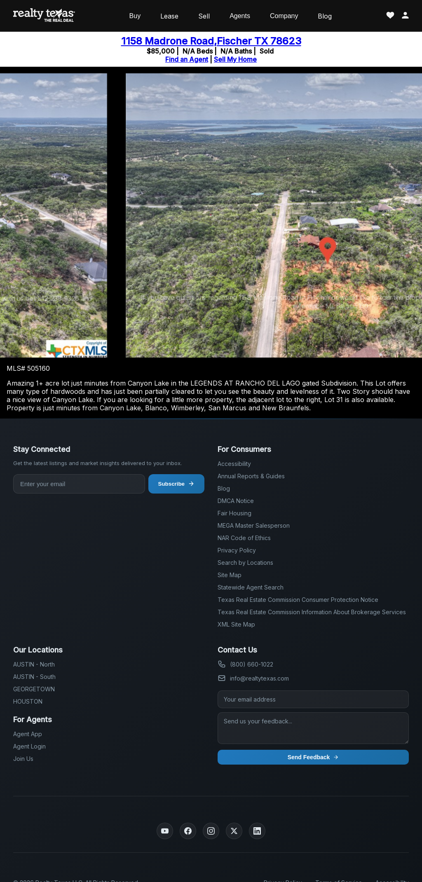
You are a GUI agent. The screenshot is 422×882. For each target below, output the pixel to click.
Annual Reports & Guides (251, 476)
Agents (240, 15)
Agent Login (29, 746)
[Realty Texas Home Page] (44, 15)
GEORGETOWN (34, 688)
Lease (169, 16)
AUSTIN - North (34, 664)
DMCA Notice (236, 500)
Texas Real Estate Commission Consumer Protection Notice (298, 599)
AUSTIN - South (34, 676)
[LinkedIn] (257, 831)
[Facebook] (188, 831)
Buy (135, 15)
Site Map (229, 574)
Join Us (23, 758)
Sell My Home (235, 59)
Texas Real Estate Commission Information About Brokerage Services (312, 611)
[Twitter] (234, 831)
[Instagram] (211, 831)
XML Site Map (236, 624)
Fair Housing (234, 513)
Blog (325, 16)
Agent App (27, 733)
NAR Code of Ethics (244, 537)
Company (284, 15)
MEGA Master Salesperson (254, 525)
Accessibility (234, 463)
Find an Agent (186, 59)
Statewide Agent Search (251, 587)
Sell (204, 16)
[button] (412, 215)
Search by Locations (245, 562)
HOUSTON (27, 701)
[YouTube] (165, 831)
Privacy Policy (237, 550)
